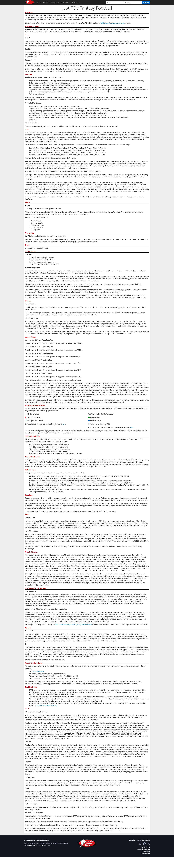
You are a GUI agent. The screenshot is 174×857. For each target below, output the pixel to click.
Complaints (146, 851)
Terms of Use (145, 847)
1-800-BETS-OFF (45, 845)
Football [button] (46, 2)
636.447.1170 (145, 840)
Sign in (146, 2)
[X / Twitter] (140, 843)
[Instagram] (148, 843)
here (63, 424)
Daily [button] (38, 2)
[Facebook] (144, 843)
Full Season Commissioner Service (113, 23)
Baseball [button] (55, 2)
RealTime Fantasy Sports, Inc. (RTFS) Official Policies (73, 624)
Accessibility (146, 853)
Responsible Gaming (143, 849)
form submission (38, 671)
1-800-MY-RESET (32, 845)
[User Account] (115, 2)
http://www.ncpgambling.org (47, 705)
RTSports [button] (76, 2)
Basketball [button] (65, 2)
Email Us (132, 840)
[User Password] (133, 2)
